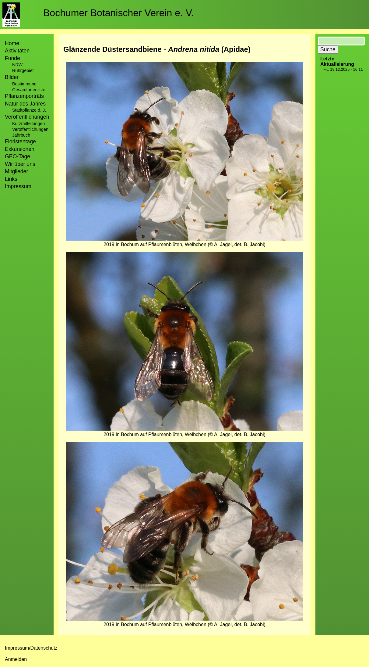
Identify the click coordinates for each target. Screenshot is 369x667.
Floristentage (20, 141)
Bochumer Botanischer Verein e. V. (118, 12)
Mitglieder (16, 171)
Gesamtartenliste (28, 89)
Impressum (18, 186)
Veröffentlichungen (30, 129)
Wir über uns (20, 164)
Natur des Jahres (25, 104)
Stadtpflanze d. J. (29, 110)
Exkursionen (19, 149)
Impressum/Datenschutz (31, 648)
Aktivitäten (17, 51)
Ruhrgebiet (22, 70)
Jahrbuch (21, 135)
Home (12, 43)
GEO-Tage (17, 156)
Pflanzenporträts (24, 96)
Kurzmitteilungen (28, 123)
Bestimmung (24, 83)
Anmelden (16, 659)
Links (11, 179)
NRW (17, 64)
